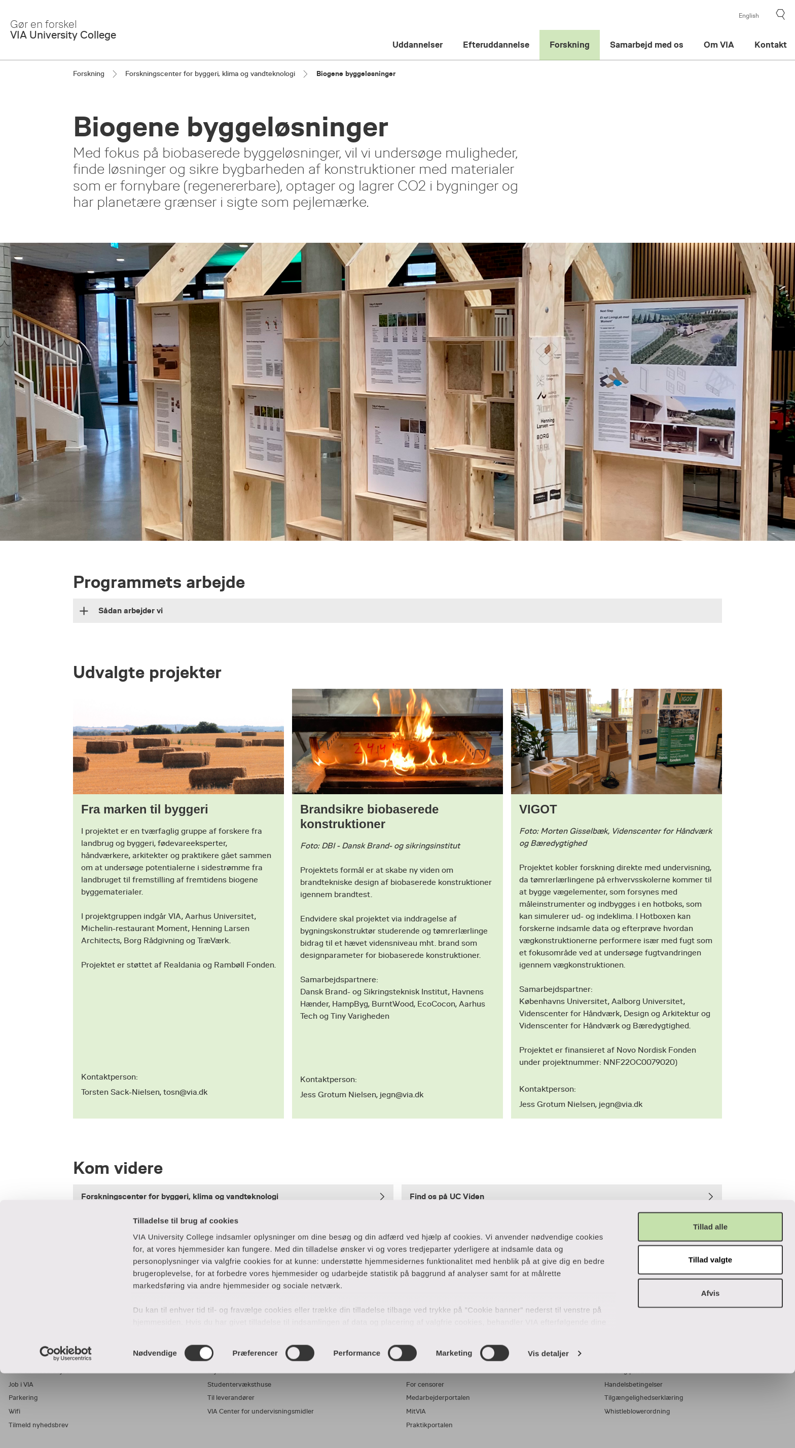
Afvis (710, 1367)
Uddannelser (417, 45)
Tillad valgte (710, 1334)
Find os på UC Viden (562, 1196)
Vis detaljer (548, 1428)
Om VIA (719, 45)
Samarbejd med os (646, 45)
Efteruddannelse (496, 45)
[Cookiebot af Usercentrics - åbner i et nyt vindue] (65, 1428)
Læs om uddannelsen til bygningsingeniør (233, 1238)
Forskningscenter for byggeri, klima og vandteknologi (210, 73)
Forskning (570, 45)
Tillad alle (710, 1301)
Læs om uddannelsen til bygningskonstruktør (562, 1238)
